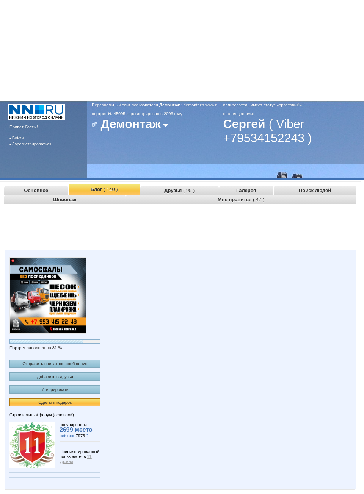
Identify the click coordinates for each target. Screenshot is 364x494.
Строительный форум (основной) (41, 415)
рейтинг (67, 435)
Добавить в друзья (55, 376)
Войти (18, 138)
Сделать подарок (55, 402)
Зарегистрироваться (32, 144)
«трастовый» (289, 105)
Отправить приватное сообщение (54, 363)
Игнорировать (55, 389)
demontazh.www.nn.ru (204, 105)
